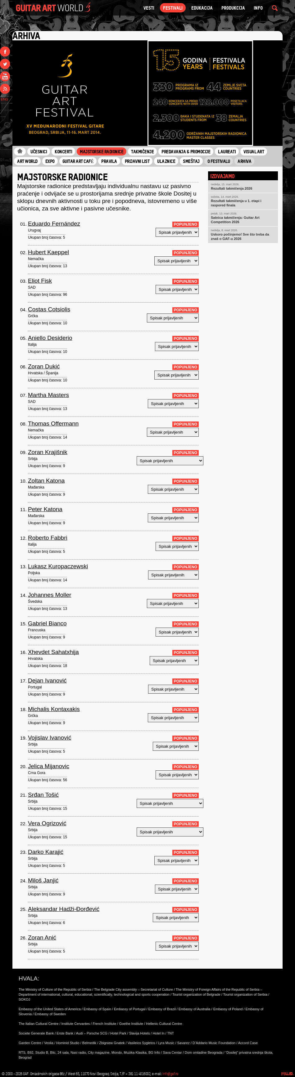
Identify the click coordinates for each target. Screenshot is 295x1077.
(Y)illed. (287, 1073)
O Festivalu (218, 161)
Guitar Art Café (78, 161)
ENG (4, 99)
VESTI (148, 8)
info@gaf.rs (170, 1074)
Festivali (173, 8)
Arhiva (244, 161)
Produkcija (233, 8)
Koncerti (63, 151)
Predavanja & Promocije (185, 151)
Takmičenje (142, 151)
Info (258, 8)
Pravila (109, 161)
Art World (27, 161)
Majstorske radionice (101, 151)
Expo (50, 161)
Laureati (227, 151)
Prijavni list (137, 161)
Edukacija (202, 8)
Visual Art (253, 151)
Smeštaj (191, 161)
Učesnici (38, 151)
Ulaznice (166, 161)
